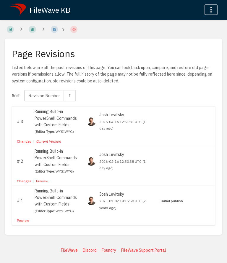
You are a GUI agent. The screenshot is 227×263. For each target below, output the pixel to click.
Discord (90, 250)
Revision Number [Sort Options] (44, 95)
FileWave (69, 250)
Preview (42, 181)
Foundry (109, 250)
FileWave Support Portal (143, 250)
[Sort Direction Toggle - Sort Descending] (69, 95)
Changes (24, 141)
